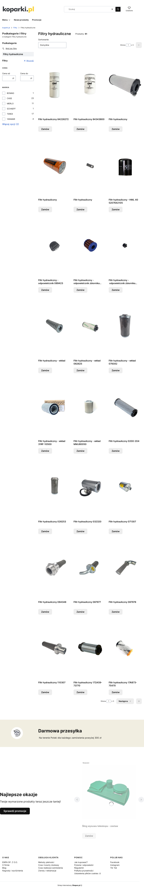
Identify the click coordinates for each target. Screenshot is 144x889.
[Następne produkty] (125, 701)
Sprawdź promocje (15, 811)
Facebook (114, 862)
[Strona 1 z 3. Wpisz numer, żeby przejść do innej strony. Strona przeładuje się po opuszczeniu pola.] (128, 45)
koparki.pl (6, 28)
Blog (4, 868)
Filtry (15, 28)
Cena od (6, 73)
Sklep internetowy (69, 885)
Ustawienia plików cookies (86, 873)
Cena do (24, 73)
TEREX (10, 114)
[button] (118, 9)
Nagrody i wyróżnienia (12, 870)
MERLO (10, 103)
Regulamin (79, 868)
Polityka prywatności (83, 870)
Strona (122, 45)
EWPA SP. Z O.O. (10, 862)
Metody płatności (46, 862)
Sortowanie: (43, 39)
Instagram (115, 865)
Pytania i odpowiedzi (83, 865)
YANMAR (11, 119)
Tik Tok (113, 868)
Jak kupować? (81, 862)
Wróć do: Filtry (9, 48)
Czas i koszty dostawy (48, 865)
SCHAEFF (11, 108)
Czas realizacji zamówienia (50, 868)
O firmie (5, 865)
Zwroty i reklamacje (47, 870)
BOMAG (10, 93)
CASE (9, 98)
